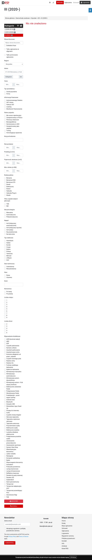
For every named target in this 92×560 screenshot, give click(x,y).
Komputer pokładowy (13, 458)
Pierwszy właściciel (12, 120)
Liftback (9, 258)
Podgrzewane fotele (12, 391)
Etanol (8, 189)
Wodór (8, 195)
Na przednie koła (11, 232)
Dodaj (60, 2)
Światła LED (10, 477)
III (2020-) (9, 35)
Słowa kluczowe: (9, 39)
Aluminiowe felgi (11, 495)
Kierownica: (8, 289)
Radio (8, 460)
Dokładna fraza (11, 45)
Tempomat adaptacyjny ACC (13, 487)
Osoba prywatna (11, 92)
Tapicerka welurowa (12, 423)
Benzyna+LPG (10, 182)
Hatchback (9, 240)
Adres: (6, 68)
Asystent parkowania (13, 350)
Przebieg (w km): (9, 152)
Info (63, 543)
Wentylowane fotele (12, 393)
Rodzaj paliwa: (8, 175)
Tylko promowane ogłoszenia (12, 56)
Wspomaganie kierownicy (14, 462)
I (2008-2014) (10, 29)
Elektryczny (10, 186)
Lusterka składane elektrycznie (12, 433)
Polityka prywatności (68, 538)
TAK (7, 204)
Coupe (8, 247)
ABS (7, 341)
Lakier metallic (11, 454)
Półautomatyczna (12, 217)
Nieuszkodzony (11, 269)
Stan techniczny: (9, 264)
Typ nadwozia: (8, 238)
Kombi (8, 245)
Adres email (8, 521)
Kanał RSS (65, 548)
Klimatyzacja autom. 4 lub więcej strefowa (14, 383)
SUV (7, 260)
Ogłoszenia (68, 2)
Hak (7, 497)
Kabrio (8, 249)
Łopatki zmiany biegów (13, 415)
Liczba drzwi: (8, 321)
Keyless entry (10, 361)
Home (64, 521)
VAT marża (9, 102)
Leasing (8, 107)
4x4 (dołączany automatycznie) (11, 224)
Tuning (8, 130)
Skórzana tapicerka (12, 417)
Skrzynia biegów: (9, 210)
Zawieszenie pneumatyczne (11, 442)
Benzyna (9, 178)
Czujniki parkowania (12, 346)
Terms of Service (23, 536)
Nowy (8, 275)
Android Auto (10, 400)
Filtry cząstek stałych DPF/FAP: (11, 200)
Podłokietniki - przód (12, 395)
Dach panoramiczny (12, 482)
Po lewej (9, 291)
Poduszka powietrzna (13, 467)
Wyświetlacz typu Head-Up (14, 407)
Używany (9, 277)
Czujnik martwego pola (13, 358)
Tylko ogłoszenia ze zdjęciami (12, 50)
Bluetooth (9, 402)
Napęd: (6, 220)
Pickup (8, 251)
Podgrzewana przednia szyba (13, 437)
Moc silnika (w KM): (10, 167)
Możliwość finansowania (14, 109)
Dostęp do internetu (12, 410)
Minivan (8, 256)
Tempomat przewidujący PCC (14, 492)
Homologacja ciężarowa (14, 133)
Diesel (8, 184)
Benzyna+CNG (11, 180)
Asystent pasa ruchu (12, 352)
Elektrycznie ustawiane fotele (13, 388)
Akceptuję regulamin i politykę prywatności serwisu (15, 530)
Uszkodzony (10, 266)
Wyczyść (14, 501)
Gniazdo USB (10, 404)
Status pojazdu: (9, 112)
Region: (6, 61)
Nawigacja (9, 456)
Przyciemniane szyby (13, 426)
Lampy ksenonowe (12, 469)
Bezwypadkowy (11, 122)
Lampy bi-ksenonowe (13, 471)
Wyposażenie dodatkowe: (12, 336)
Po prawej (9, 294)
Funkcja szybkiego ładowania (12, 366)
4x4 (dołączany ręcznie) (14, 228)
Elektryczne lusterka (12, 430)
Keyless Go (9, 363)
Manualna (9, 212)
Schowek (76, 2)
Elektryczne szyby (12, 428)
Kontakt (64, 541)
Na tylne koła (10, 234)
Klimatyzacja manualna (13, 371)
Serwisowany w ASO (12, 124)
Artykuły (64, 546)
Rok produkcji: (8, 144)
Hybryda (9, 191)
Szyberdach (10, 480)
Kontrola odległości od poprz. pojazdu (13, 355)
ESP (7, 343)
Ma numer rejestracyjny (13, 115)
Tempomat (9, 484)
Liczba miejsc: (8, 297)
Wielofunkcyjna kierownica (11, 450)
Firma (8, 94)
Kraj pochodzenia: (10, 136)
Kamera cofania (11, 348)
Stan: (5, 272)
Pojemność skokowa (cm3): (13, 159)
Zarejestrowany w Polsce (14, 117)
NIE (7, 206)
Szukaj (13, 506)
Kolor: (6, 281)
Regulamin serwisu (68, 536)
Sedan (8, 243)
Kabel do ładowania (12, 369)
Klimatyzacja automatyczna (10, 375)
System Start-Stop (12, 447)
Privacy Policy (12, 536)
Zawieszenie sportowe (13, 445)
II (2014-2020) (10, 32)
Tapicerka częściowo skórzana (13, 420)
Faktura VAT (10, 104)
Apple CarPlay (10, 397)
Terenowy (9, 253)
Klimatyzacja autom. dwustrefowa (12, 379)
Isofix (8, 413)
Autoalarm (9, 464)
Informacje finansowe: (11, 97)
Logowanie (85, 2)
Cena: (6, 81)
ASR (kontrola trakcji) (13, 339)
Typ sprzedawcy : (9, 89)
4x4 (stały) (9, 230)
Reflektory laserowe (12, 473)
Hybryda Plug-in (11, 193)
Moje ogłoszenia (67, 526)
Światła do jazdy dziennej (14, 475)
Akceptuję (73, 557)
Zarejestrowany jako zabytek (12, 127)
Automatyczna (11, 215)
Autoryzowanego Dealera (14, 100)
